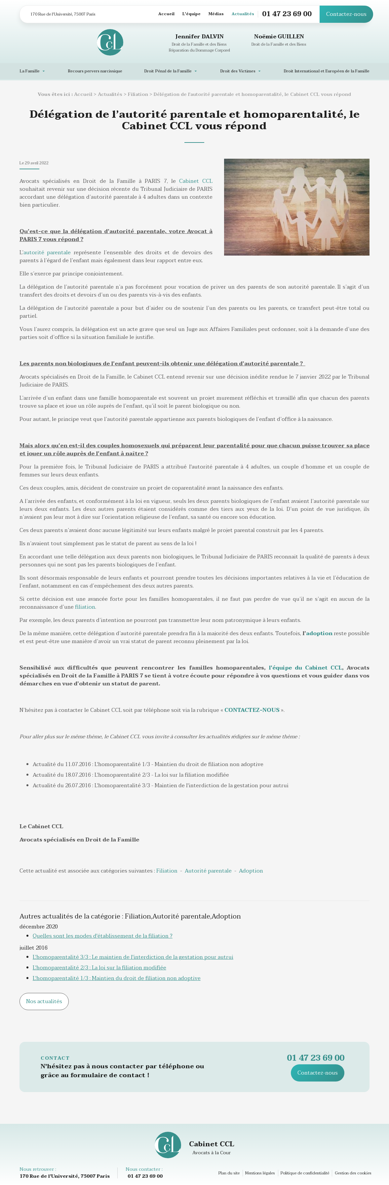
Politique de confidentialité (305, 1173)
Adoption (251, 871)
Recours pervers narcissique (95, 71)
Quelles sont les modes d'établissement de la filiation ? (103, 936)
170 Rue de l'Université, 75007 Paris (63, 14)
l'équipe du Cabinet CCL (305, 668)
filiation (85, 607)
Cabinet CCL (196, 181)
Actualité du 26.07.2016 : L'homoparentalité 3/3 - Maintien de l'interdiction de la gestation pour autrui (161, 785)
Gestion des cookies (353, 1173)
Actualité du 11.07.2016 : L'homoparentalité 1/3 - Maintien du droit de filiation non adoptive (148, 764)
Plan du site (229, 1173)
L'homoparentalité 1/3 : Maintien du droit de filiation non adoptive (117, 978)
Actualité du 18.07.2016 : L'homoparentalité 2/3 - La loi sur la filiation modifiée (131, 775)
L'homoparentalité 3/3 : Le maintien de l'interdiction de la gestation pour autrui (133, 957)
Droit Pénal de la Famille (168, 71)
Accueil (166, 14)
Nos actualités (44, 1001)
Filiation (138, 94)
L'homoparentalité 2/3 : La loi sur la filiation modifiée (99, 967)
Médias (216, 14)
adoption (319, 633)
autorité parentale (47, 252)
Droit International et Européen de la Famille (327, 71)
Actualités (243, 14)
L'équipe (191, 14)
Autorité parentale (208, 871)
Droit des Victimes (237, 71)
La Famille (29, 71)
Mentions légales (260, 1173)
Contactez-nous (346, 14)
